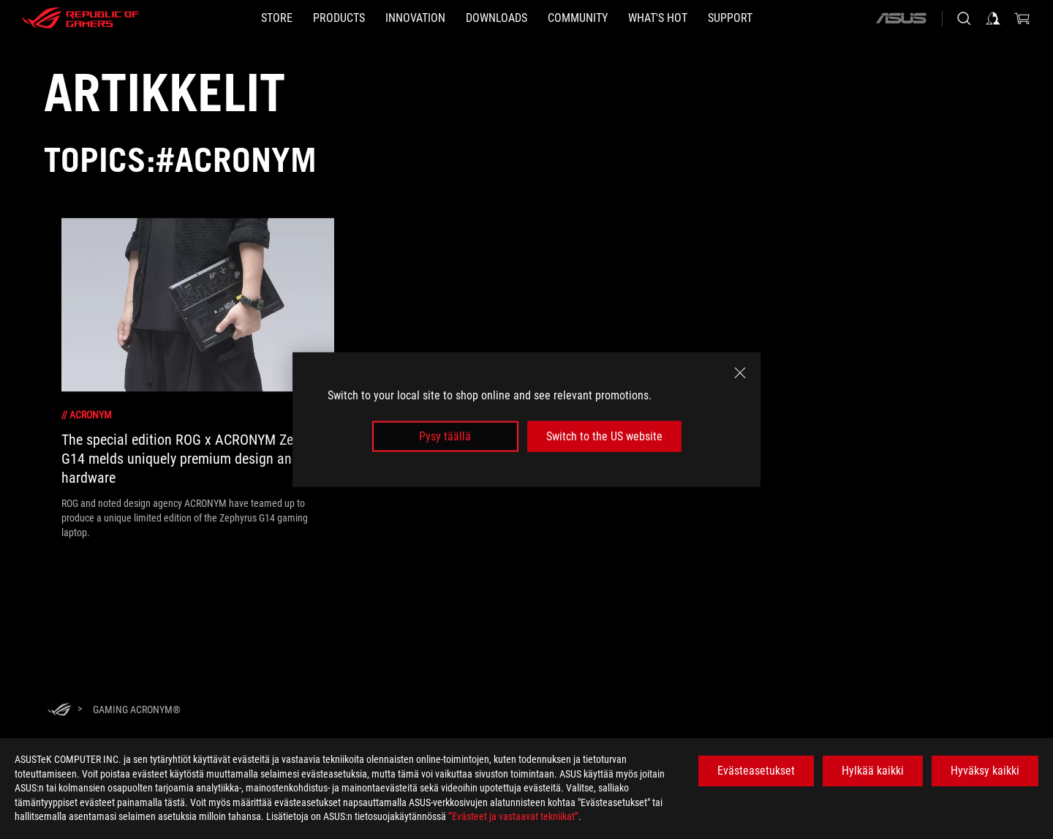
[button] (339, 18)
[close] (740, 372)
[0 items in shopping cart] (1022, 18)
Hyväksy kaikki (985, 771)
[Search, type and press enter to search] (964, 18)
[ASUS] (901, 18)
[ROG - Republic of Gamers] (80, 18)
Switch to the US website (604, 436)
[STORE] (276, 18)
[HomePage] (59, 710)
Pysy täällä (445, 436)
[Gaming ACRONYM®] (137, 709)
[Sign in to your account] (993, 18)
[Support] (730, 18)
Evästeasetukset (756, 771)
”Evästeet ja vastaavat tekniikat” (513, 816)
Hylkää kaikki (873, 771)
